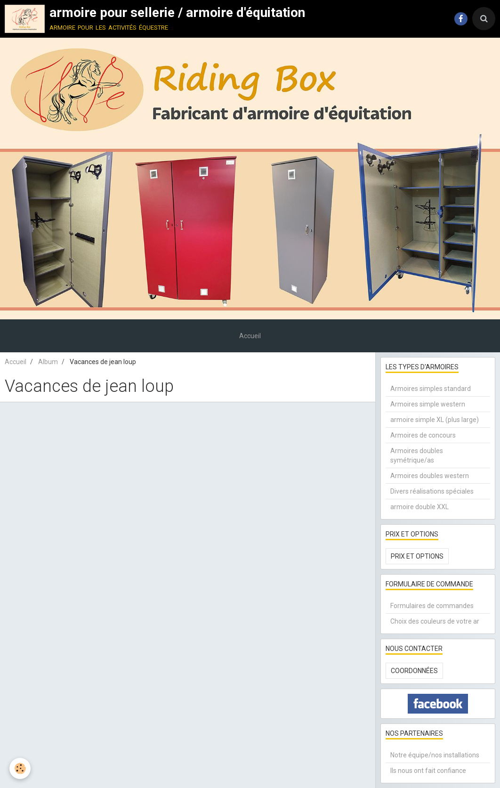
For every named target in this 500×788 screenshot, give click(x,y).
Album (48, 362)
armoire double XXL (419, 507)
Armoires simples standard (430, 388)
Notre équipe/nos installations (434, 755)
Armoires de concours (423, 435)
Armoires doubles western (429, 475)
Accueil (250, 336)
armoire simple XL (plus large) (434, 419)
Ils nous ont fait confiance (428, 770)
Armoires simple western (427, 404)
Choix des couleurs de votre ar (434, 621)
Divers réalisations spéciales (432, 491)
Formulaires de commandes (432, 605)
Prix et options (417, 556)
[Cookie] (20, 768)
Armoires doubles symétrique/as (416, 455)
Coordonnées (414, 670)
